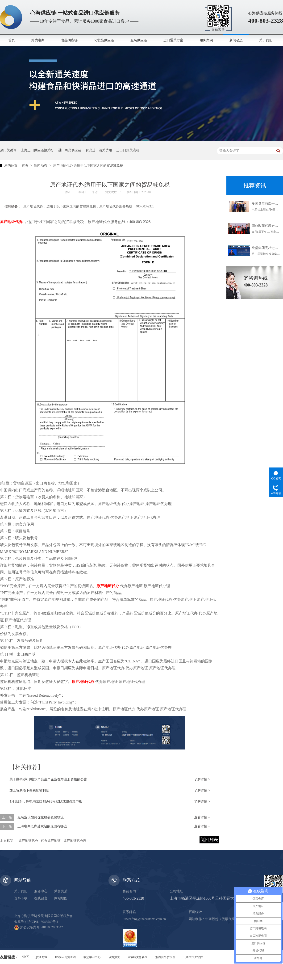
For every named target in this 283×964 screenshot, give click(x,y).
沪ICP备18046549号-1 (42, 922)
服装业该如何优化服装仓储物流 (40, 817)
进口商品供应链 (69, 150)
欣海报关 (114, 957)
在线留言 (40, 898)
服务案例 (206, 40)
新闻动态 (236, 40)
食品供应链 (69, 40)
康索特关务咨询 (137, 957)
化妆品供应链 (104, 40)
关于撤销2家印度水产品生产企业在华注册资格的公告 (48, 779)
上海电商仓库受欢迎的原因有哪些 (42, 826)
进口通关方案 (173, 40)
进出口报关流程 (127, 150)
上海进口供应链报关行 (37, 150)
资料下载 (20, 898)
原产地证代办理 (75, 840)
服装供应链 (138, 40)
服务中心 (40, 891)
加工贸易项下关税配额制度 (29, 790)
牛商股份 (211, 919)
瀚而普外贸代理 (165, 957)
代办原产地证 (51, 840)
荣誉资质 (60, 891)
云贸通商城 (40, 957)
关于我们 (265, 40)
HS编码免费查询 (65, 957)
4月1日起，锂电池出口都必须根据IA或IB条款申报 (45, 801)
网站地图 (60, 898)
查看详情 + (202, 817)
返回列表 (209, 839)
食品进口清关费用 (99, 150)
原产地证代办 (28, 840)
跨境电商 (38, 40)
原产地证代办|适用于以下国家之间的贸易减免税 (88, 165)
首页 (11, 40)
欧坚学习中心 (91, 957)
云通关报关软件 (193, 957)
